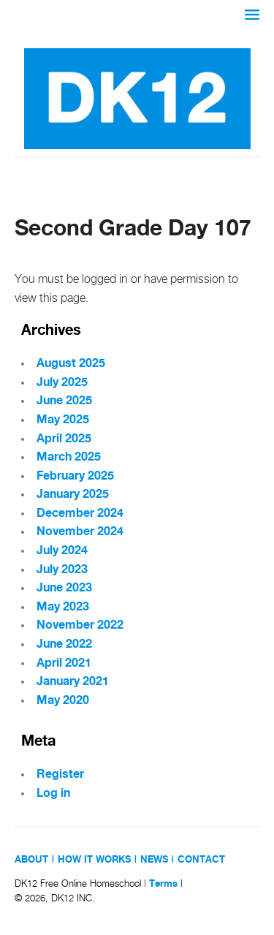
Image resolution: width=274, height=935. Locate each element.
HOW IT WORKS (94, 860)
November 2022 (80, 625)
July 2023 (62, 570)
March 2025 (69, 457)
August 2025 (71, 363)
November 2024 (80, 532)
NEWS (154, 860)
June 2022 (64, 644)
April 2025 (64, 439)
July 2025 (62, 382)
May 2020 (63, 700)
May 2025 (63, 420)
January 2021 (73, 681)
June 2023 (64, 588)
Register (60, 774)
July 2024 (62, 551)
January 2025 (73, 494)
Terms (163, 884)
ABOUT (31, 860)
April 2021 (64, 663)
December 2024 (80, 513)
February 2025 (75, 476)
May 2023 (63, 607)
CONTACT (201, 860)
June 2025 (64, 401)
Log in (53, 793)
